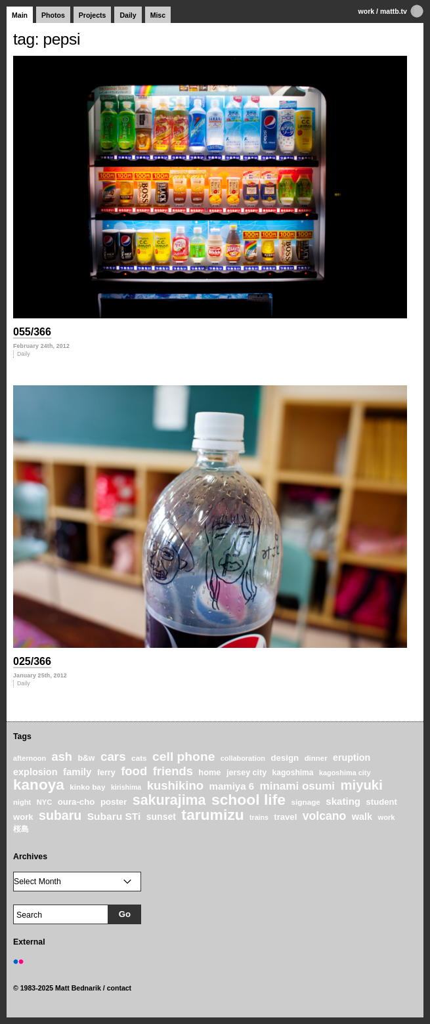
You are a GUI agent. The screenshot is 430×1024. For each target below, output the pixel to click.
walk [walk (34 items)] (362, 816)
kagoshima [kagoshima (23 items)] (293, 772)
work (366, 11)
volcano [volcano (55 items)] (325, 815)
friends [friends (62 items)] (173, 771)
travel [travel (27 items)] (285, 817)
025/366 (32, 661)
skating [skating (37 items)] (343, 801)
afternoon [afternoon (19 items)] (29, 758)
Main (20, 15)
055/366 (32, 331)
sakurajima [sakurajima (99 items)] (169, 800)
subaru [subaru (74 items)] (60, 815)
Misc (157, 15)
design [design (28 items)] (284, 758)
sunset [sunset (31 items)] (161, 816)
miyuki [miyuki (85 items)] (361, 785)
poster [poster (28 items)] (113, 802)
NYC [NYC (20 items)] (45, 802)
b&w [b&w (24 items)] (86, 758)
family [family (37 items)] (77, 771)
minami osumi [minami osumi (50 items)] (297, 786)
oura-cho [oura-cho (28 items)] (76, 802)
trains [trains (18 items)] (259, 817)
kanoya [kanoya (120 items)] (38, 785)
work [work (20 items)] (386, 817)
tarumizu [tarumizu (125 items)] (212, 814)
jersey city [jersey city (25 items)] (246, 772)
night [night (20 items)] (22, 802)
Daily (127, 15)
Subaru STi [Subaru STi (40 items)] (114, 816)
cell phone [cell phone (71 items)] (183, 756)
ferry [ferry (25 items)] (106, 772)
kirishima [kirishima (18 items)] (126, 787)
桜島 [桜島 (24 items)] (21, 829)
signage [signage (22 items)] (305, 802)
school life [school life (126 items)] (248, 799)
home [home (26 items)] (209, 772)
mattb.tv (393, 11)
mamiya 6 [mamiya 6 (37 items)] (232, 786)
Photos (53, 15)
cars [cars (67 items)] (113, 756)
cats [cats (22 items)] (139, 758)
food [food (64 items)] (134, 771)
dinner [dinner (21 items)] (316, 758)
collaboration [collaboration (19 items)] (243, 758)
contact (119, 988)
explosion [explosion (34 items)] (35, 772)
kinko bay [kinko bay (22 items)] (87, 786)
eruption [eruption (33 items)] (351, 757)
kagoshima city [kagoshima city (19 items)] (344, 773)
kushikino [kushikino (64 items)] (175, 785)
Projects (92, 15)
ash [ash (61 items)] (62, 756)
